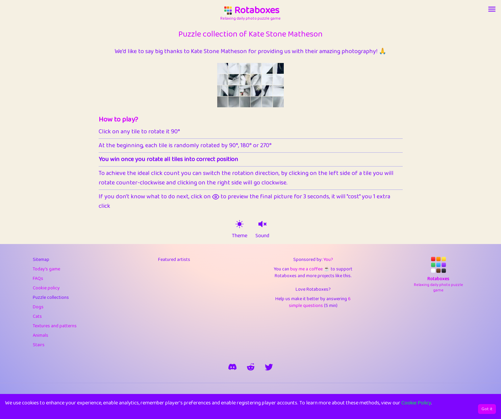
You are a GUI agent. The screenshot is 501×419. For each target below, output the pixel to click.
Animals (40, 335)
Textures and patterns (55, 326)
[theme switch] (239, 224)
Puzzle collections (51, 297)
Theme (239, 236)
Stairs (39, 345)
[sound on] (262, 224)
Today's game (46, 269)
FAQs (38, 278)
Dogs (38, 307)
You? (328, 259)
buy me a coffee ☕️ (309, 269)
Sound (262, 236)
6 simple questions (320, 302)
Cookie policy (46, 288)
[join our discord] (232, 366)
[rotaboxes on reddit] (250, 366)
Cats (37, 316)
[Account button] (491, 9)
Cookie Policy (416, 403)
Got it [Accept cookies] (487, 409)
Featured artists (174, 259)
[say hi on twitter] (268, 366)
